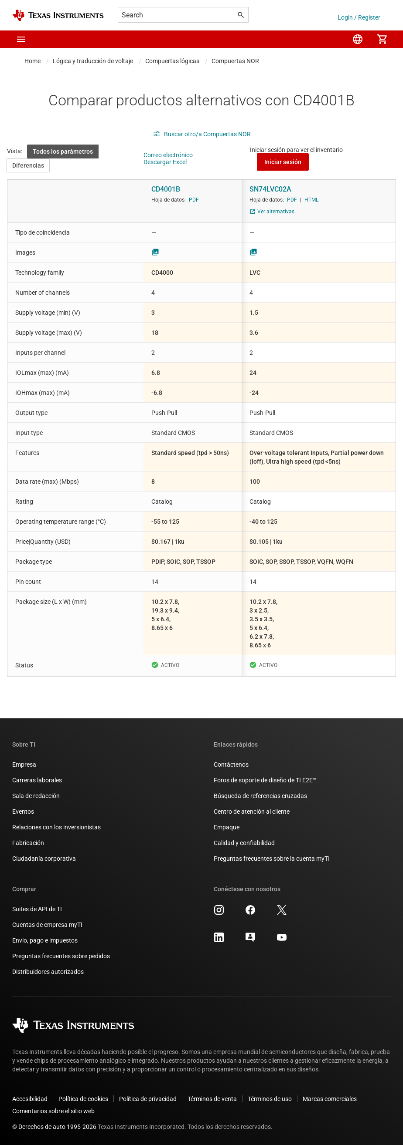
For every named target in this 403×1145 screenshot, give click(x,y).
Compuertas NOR (235, 60)
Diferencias (28, 165)
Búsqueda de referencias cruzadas (260, 795)
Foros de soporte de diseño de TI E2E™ (265, 780)
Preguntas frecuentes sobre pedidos (61, 956)
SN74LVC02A (270, 189)
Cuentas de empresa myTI (47, 924)
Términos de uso (270, 1098)
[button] (21, 39)
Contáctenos (231, 764)
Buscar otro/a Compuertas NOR (202, 134)
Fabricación (28, 842)
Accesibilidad (30, 1098)
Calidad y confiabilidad (244, 842)
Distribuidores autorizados (48, 971)
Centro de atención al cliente (252, 811)
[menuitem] (357, 39)
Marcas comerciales (330, 1098)
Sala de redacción (36, 795)
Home (32, 60)
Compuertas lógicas (172, 60)
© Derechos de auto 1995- (54, 1126)
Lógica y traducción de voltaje (93, 60)
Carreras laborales (37, 780)
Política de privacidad (148, 1098)
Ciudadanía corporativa (44, 858)
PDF (194, 200)
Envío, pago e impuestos (45, 940)
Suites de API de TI (37, 909)
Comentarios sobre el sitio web (53, 1111)
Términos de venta (212, 1098)
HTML (311, 200)
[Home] (58, 15)
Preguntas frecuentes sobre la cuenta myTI (272, 858)
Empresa (24, 764)
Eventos (23, 811)
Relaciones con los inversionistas (56, 827)
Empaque (226, 827)
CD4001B (165, 189)
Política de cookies (83, 1098)
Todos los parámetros (63, 151)
